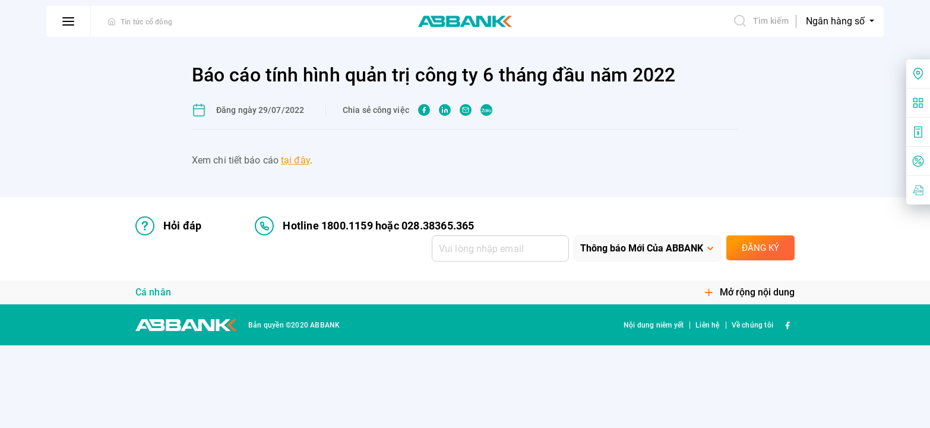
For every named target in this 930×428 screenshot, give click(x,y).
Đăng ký (760, 248)
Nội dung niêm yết (654, 325)
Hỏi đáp (168, 225)
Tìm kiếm (761, 21)
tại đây (295, 160)
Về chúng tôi (752, 325)
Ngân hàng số (836, 21)
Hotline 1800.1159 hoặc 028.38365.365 (364, 225)
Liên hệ (707, 325)
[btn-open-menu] (68, 21)
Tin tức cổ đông (146, 22)
